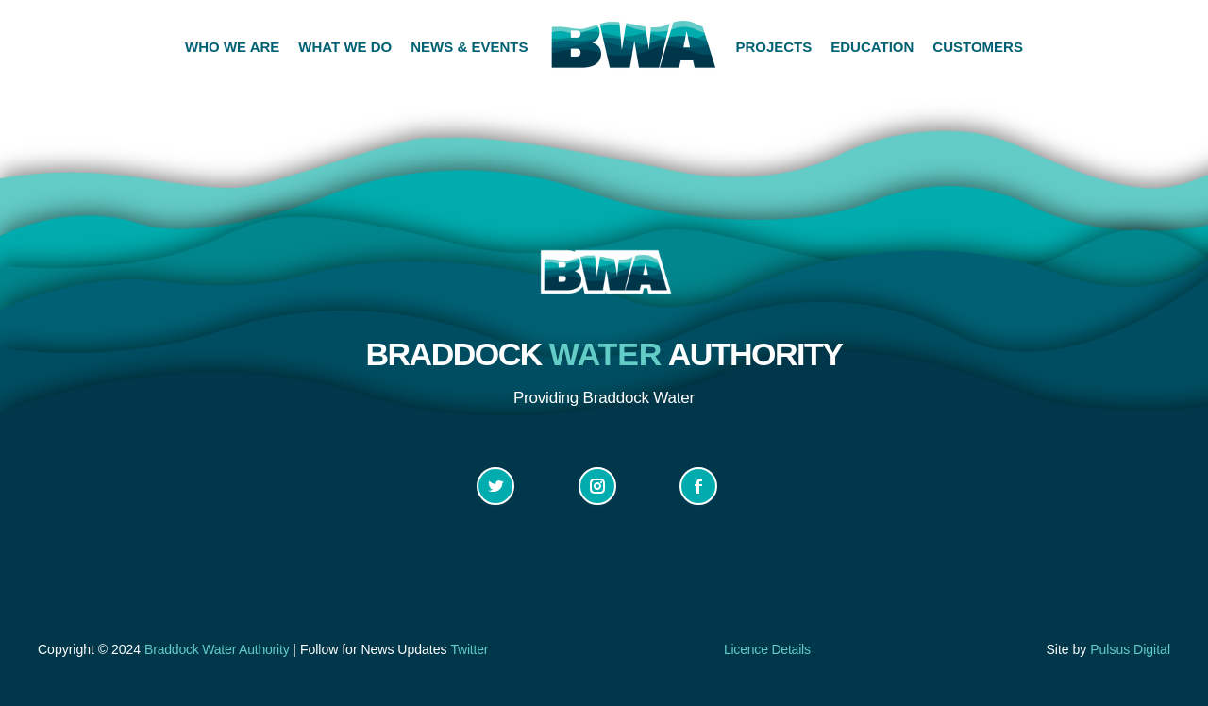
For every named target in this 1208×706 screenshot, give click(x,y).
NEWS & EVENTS (469, 47)
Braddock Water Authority (216, 649)
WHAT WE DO (345, 47)
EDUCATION (872, 47)
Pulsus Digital (1130, 649)
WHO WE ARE (232, 47)
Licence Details (767, 649)
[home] (631, 47)
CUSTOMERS (977, 47)
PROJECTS (773, 47)
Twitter (469, 649)
